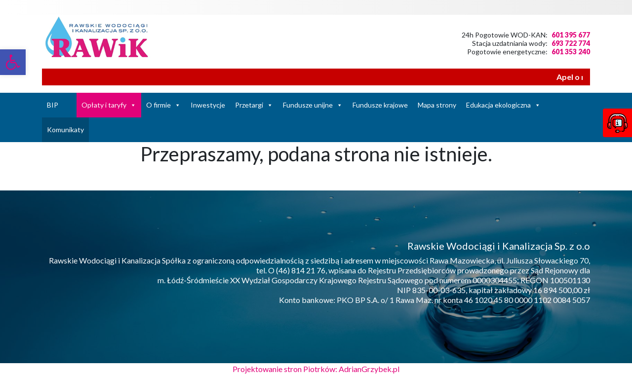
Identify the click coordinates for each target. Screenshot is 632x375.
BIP (52, 105)
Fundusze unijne (308, 105)
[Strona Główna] (70, 105)
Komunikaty (65, 129)
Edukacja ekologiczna (498, 105)
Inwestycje (208, 105)
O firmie (158, 105)
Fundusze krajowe (380, 105)
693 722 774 (571, 43)
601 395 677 (571, 35)
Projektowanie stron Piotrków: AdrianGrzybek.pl (316, 369)
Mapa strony (437, 105)
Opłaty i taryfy (103, 105)
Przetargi (249, 105)
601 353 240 (571, 51)
